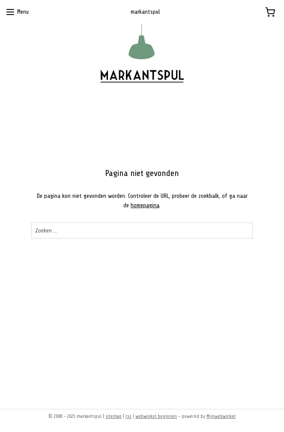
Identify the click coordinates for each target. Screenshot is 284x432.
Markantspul (30, 350)
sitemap (113, 416)
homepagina (145, 205)
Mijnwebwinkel (221, 416)
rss (129, 416)
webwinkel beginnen (156, 416)
